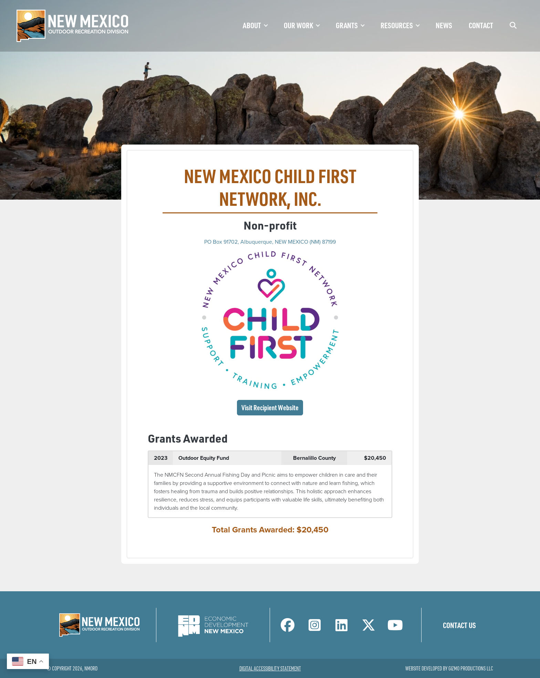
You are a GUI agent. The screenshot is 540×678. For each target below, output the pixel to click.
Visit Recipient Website (272, 407)
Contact (481, 25)
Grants (347, 25)
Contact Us (459, 625)
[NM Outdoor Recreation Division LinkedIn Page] (341, 628)
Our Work (298, 25)
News (444, 25)
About (252, 25)
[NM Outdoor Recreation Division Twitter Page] (368, 628)
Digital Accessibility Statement (270, 668)
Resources (397, 25)
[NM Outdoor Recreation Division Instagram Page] (315, 628)
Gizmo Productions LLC (470, 668)
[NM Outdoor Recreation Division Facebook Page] (287, 628)
